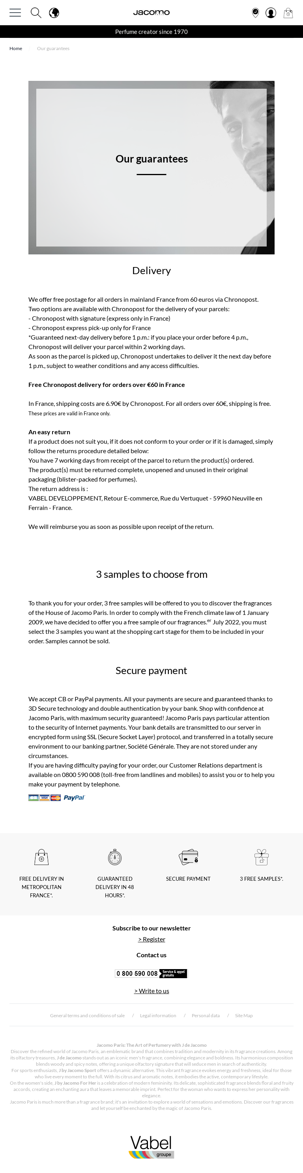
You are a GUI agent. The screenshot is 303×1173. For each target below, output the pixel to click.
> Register (151, 939)
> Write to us (151, 990)
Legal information (158, 1015)
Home (15, 48)
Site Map (244, 1015)
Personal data (206, 1015)
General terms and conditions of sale (87, 1015)
